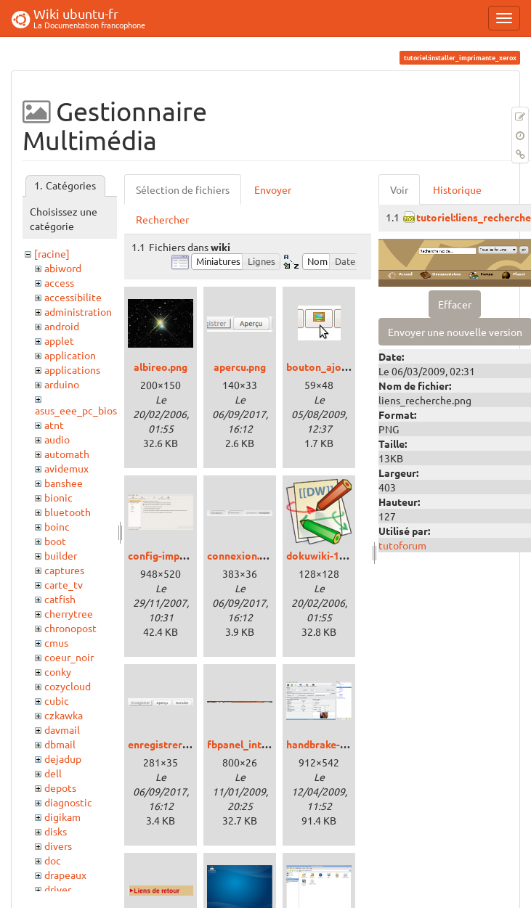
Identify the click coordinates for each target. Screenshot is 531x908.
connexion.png (242, 555)
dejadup (62, 758)
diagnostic (68, 802)
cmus (56, 642)
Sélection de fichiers (183, 189)
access (59, 282)
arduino (61, 383)
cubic (56, 700)
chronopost (70, 627)
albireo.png (160, 366)
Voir (399, 189)
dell (53, 773)
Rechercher (162, 219)
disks (55, 831)
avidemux (66, 468)
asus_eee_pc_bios (76, 410)
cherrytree (68, 613)
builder (60, 555)
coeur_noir (69, 656)
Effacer (454, 304)
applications (72, 369)
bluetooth (67, 511)
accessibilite (73, 296)
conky (57, 671)
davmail (62, 729)
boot (55, 540)
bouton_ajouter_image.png (351, 366)
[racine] (52, 253)
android (61, 325)
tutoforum (402, 545)
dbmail (60, 743)
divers (58, 845)
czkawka (63, 714)
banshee (63, 482)
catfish (60, 598)
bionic (58, 497)
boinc (57, 526)
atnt (54, 424)
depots (60, 787)
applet (59, 340)
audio (57, 439)
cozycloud (67, 685)
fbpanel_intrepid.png (256, 743)
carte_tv (63, 584)
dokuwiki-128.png (328, 555)
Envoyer (272, 189)
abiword (62, 267)
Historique (457, 189)
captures (64, 569)
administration (78, 311)
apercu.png (240, 366)
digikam (62, 816)
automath (66, 453)
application (70, 354)
